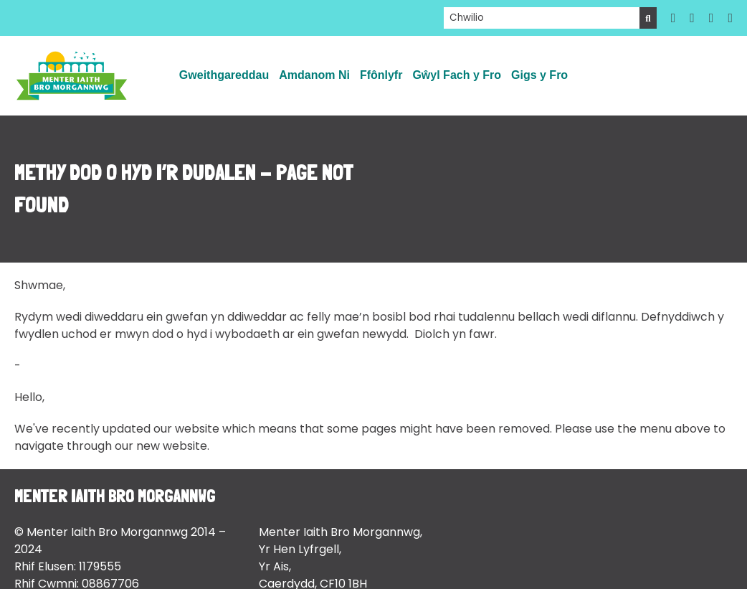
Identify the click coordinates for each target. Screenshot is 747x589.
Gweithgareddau (224, 75)
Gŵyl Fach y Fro (456, 75)
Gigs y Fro (539, 75)
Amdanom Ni (314, 75)
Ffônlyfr (381, 75)
